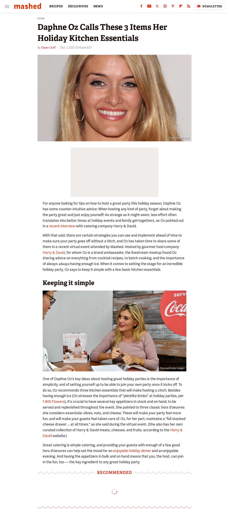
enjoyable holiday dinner (132, 450)
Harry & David (54, 252)
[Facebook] (141, 7)
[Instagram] (165, 7)
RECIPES (56, 6)
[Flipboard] (180, 7)
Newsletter (209, 6)
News (41, 18)
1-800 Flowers (54, 401)
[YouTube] (149, 7)
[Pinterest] (173, 7)
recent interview (62, 226)
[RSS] (188, 7)
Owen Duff (48, 48)
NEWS (98, 6)
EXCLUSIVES (78, 6)
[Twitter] (157, 7)
